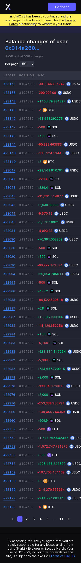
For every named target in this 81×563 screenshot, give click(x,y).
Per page (12, 64)
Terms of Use (63, 556)
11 (61, 519)
